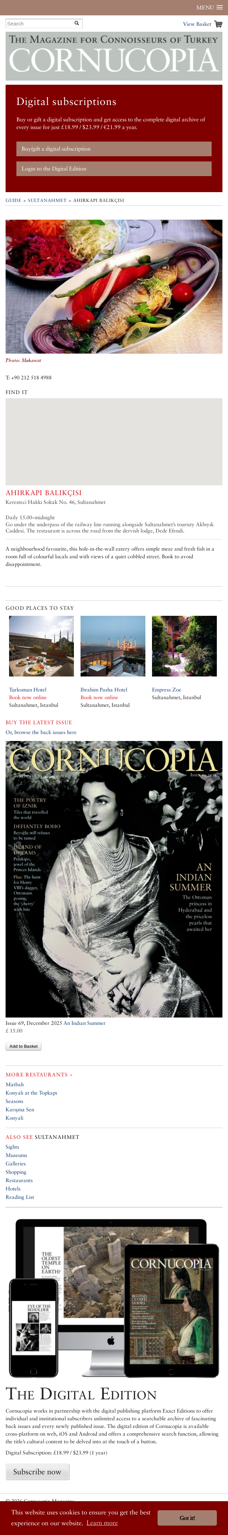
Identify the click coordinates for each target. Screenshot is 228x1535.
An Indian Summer (84, 1023)
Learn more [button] (102, 1522)
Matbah (15, 1084)
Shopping (16, 1172)
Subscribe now (37, 1471)
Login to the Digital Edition (54, 168)
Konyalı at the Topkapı (31, 1093)
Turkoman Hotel (27, 690)
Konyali (14, 1118)
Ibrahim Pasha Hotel (104, 690)
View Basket (197, 24)
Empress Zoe (166, 690)
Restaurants (19, 1180)
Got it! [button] (187, 1518)
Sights (12, 1147)
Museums (16, 1155)
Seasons (14, 1101)
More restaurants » (39, 1074)
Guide (14, 200)
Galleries (16, 1163)
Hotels (13, 1189)
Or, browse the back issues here (41, 732)
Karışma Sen (20, 1109)
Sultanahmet (47, 200)
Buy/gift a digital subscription (56, 148)
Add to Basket (23, 1046)
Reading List (20, 1197)
